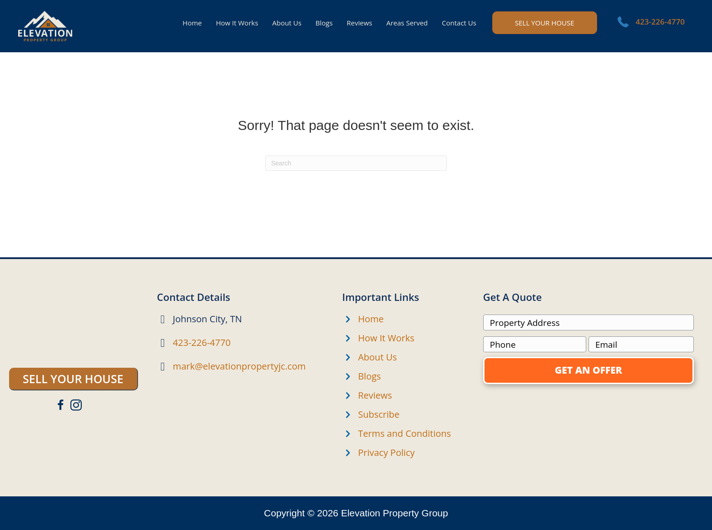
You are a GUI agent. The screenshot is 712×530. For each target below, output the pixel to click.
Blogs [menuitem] (324, 22)
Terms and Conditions (404, 433)
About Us (377, 357)
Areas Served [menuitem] (407, 22)
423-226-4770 (660, 21)
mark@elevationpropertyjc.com (239, 366)
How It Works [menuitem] (237, 22)
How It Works (386, 338)
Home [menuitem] (192, 22)
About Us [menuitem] (287, 22)
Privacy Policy (386, 452)
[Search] (356, 163)
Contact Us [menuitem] (459, 22)
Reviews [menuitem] (359, 22)
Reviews (375, 395)
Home (371, 319)
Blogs (369, 376)
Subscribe (378, 414)
